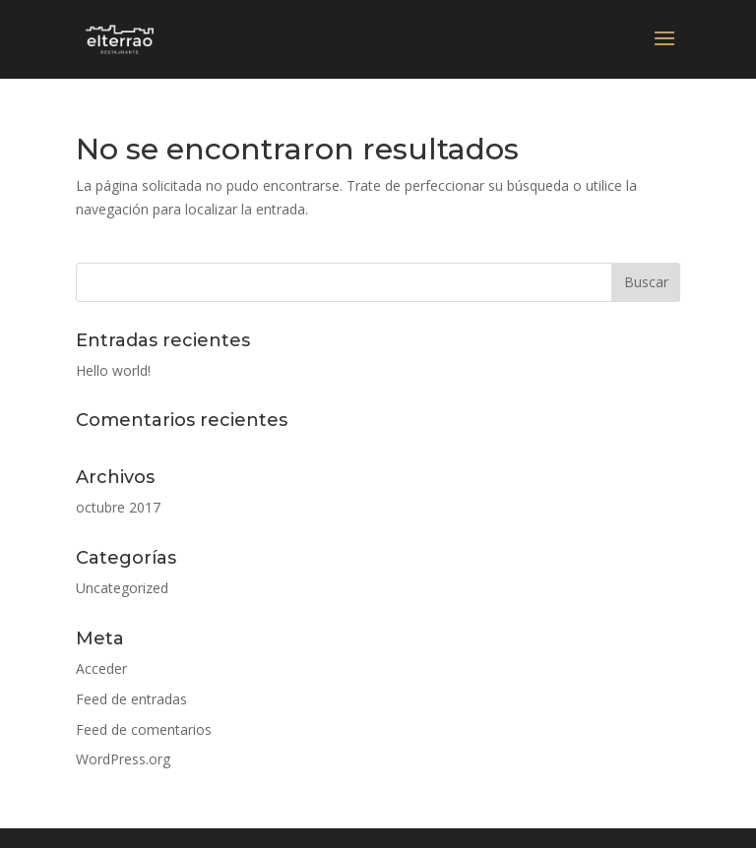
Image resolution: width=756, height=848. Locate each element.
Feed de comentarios (144, 729)
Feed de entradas (131, 699)
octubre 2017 (118, 507)
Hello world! (113, 370)
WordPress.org (123, 759)
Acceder (101, 668)
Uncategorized (122, 587)
